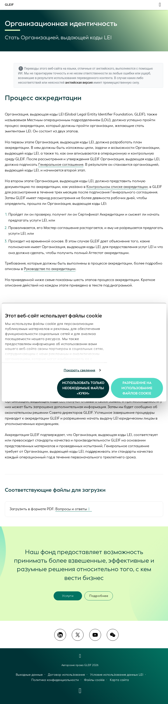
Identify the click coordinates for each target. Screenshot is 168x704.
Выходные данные (29, 675)
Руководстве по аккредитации (49, 268)
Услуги (68, 596)
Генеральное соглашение (60, 164)
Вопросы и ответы (71, 509)
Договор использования (66, 675)
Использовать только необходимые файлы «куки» (83, 387)
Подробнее (98, 596)
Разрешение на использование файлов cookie (136, 387)
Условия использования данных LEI (116, 675)
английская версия (79, 82)
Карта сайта (119, 680)
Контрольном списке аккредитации (117, 186)
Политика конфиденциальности (55, 680)
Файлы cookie (94, 680)
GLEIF (9, 5)
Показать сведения (79, 370)
